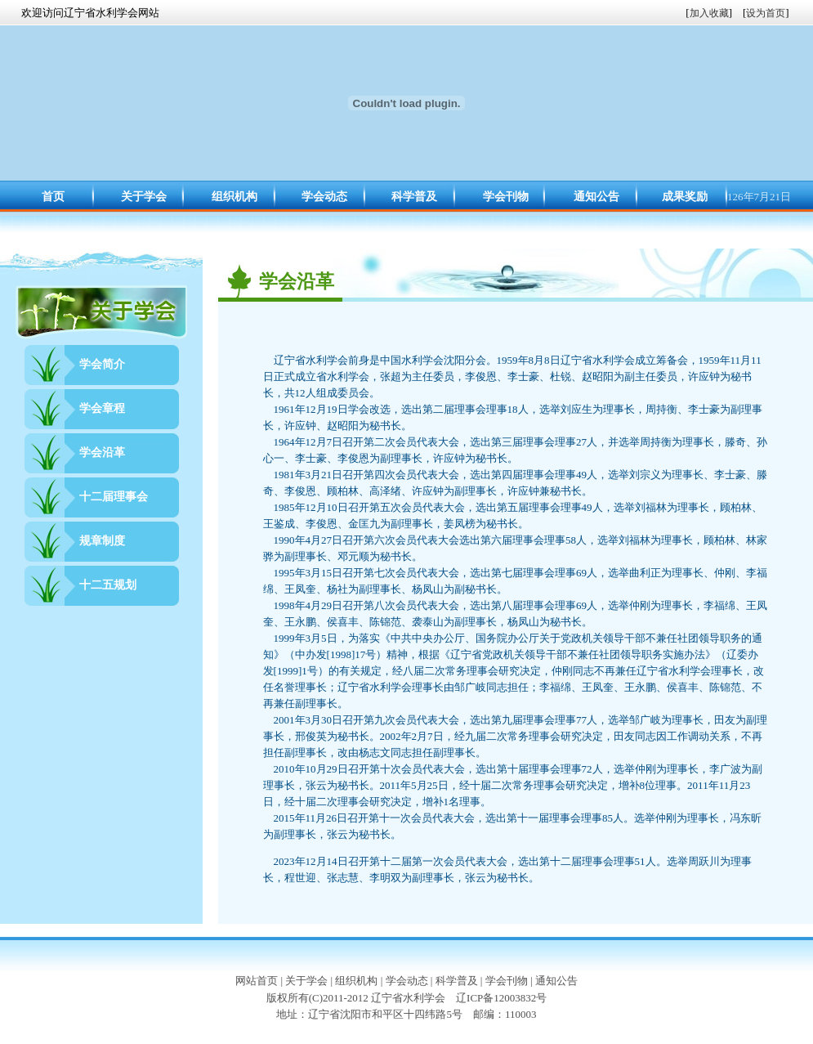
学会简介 (102, 364)
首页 (53, 196)
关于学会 (144, 196)
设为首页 (765, 13)
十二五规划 (107, 585)
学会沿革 (102, 452)
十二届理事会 (113, 497)
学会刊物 (506, 196)
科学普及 (414, 196)
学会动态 (324, 196)
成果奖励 (685, 196)
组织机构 (234, 196)
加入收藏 (709, 13)
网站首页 (256, 981)
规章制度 (102, 541)
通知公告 (596, 196)
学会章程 (102, 408)
